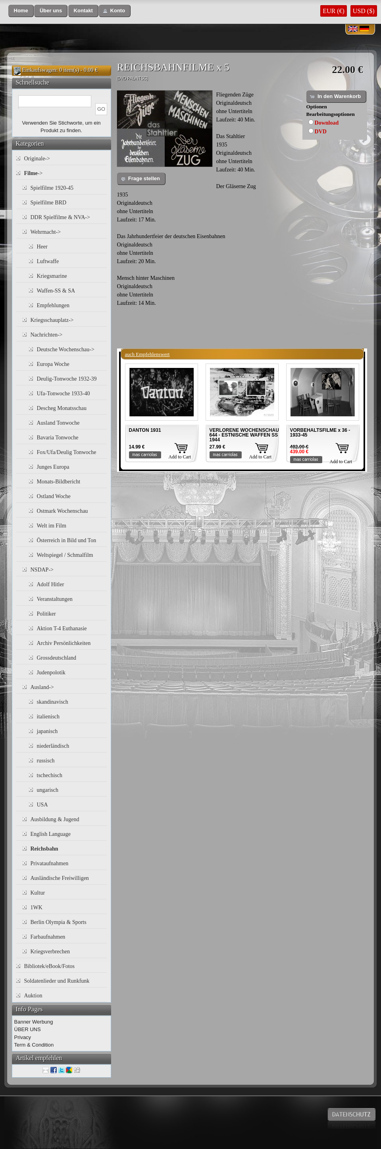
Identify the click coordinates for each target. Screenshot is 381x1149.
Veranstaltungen (55, 599)
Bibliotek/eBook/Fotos (49, 966)
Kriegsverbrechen (50, 952)
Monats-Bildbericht (59, 482)
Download (327, 123)
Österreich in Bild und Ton (66, 540)
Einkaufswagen (39, 70)
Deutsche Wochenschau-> (65, 349)
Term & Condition (34, 1045)
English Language (51, 834)
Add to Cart (180, 457)
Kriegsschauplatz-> (52, 320)
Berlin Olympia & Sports (59, 922)
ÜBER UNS (27, 1029)
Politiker (46, 614)
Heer (42, 247)
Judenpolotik (51, 673)
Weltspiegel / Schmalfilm (65, 555)
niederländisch (53, 746)
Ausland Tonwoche (58, 423)
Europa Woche (53, 364)
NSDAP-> (42, 570)
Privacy (22, 1037)
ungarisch (47, 790)
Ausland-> (42, 687)
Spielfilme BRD (49, 203)
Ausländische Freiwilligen (60, 878)
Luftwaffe (48, 261)
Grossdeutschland (57, 658)
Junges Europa (53, 467)
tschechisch (50, 775)
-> (33, 173)
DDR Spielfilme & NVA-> (60, 217)
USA (42, 805)
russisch (46, 761)
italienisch (48, 717)
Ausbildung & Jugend (55, 819)
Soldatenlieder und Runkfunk (57, 981)
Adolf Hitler (50, 584)
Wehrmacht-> (46, 232)
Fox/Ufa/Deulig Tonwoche (66, 452)
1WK (36, 907)
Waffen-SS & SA (56, 291)
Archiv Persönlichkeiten (64, 643)
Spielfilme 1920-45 (52, 188)
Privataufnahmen (50, 863)
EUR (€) (333, 11)
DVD (321, 132)
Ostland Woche (54, 496)
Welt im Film (51, 526)
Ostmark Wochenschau (62, 511)
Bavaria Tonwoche (58, 438)
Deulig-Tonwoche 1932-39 (67, 379)
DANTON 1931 (145, 430)
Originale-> (37, 159)
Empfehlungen (53, 305)
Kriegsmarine (52, 276)
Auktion (33, 996)
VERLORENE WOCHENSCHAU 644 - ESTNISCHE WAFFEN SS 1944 (244, 435)
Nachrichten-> (47, 335)
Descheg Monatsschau (62, 408)
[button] (21, 11)
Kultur (38, 893)
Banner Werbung (33, 1022)
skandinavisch (52, 702)
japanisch (47, 731)
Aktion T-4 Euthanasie (62, 628)
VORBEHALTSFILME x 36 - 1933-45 (320, 432)
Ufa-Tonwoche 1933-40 (63, 393)
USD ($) (364, 11)
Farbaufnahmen (48, 937)
